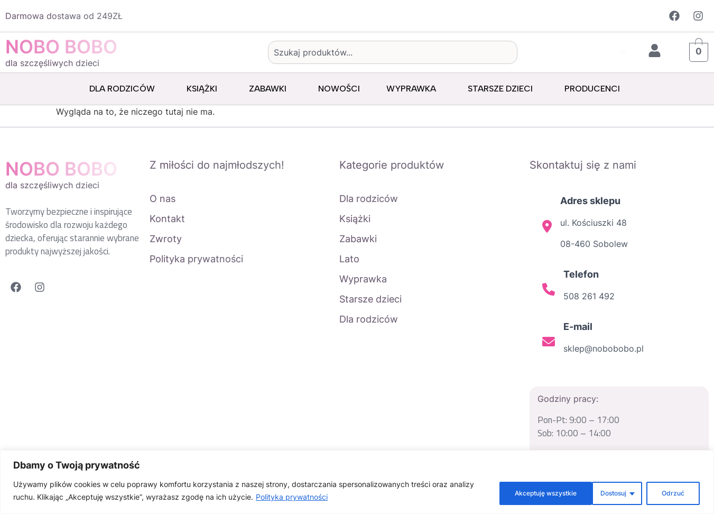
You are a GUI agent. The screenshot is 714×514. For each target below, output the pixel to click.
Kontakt (167, 218)
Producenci (594, 89)
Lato (349, 258)
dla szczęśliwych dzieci (52, 63)
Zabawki (270, 89)
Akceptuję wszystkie (648, 492)
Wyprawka (413, 89)
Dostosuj (500, 492)
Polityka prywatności (318, 498)
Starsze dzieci (503, 89)
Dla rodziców (124, 89)
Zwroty (166, 238)
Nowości (339, 89)
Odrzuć (564, 492)
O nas (162, 198)
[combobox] (393, 52)
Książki (204, 89)
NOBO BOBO (61, 46)
